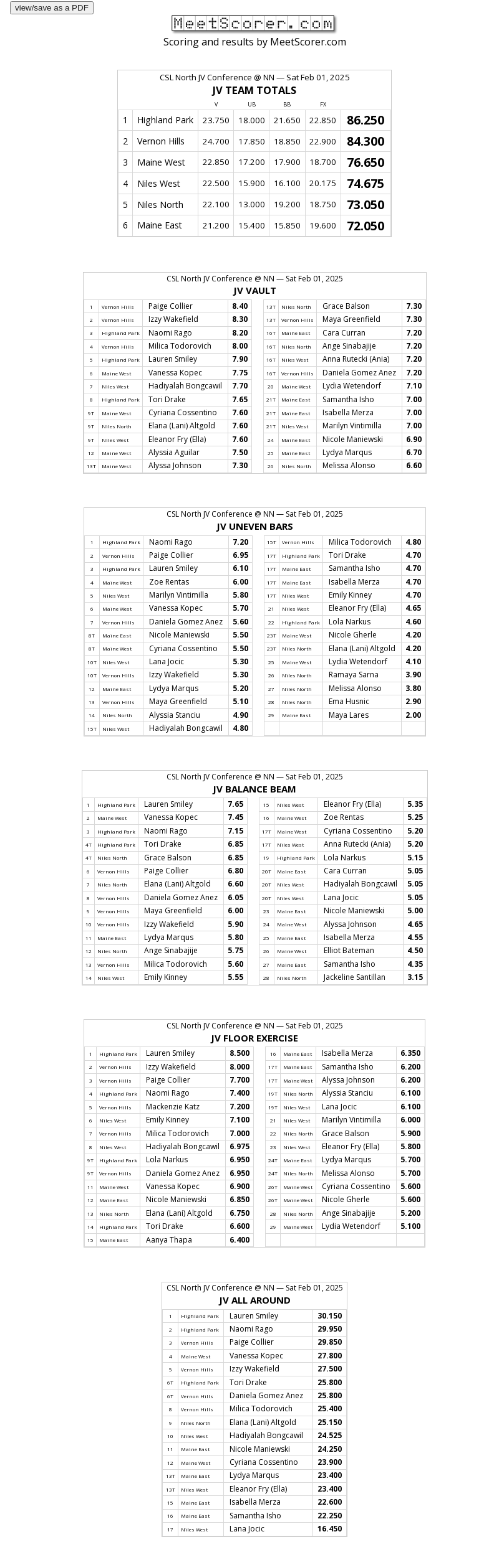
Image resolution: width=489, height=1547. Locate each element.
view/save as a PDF (52, 7)
